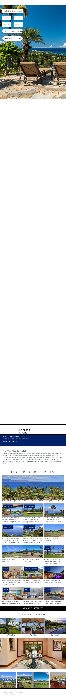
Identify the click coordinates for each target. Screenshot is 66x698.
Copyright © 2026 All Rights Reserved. (13, 693)
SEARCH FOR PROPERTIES (13, 31)
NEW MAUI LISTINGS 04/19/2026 (13, 39)
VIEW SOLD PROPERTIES (33, 608)
